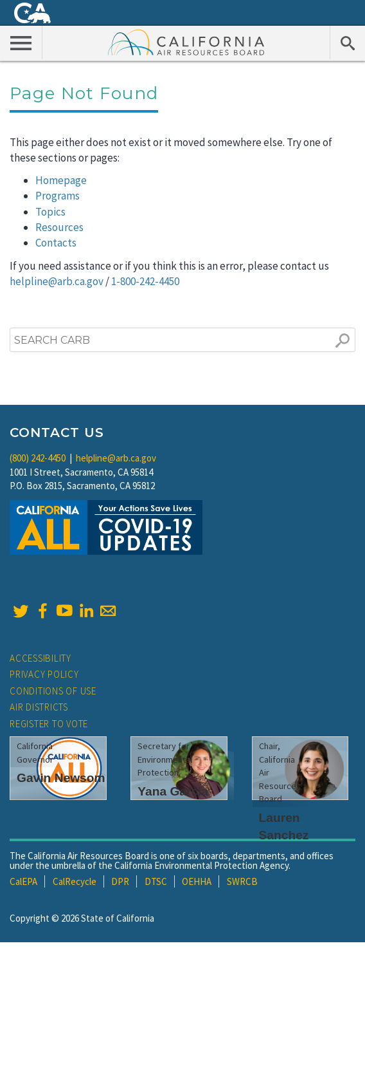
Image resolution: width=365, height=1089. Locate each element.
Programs (57, 196)
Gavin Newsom (61, 778)
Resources (59, 227)
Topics (50, 212)
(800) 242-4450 (38, 458)
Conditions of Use (53, 691)
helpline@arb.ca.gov (56, 281)
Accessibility (40, 658)
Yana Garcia (173, 791)
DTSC (156, 881)
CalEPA (23, 881)
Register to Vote (49, 724)
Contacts (55, 243)
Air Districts (39, 707)
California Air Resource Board (186, 42)
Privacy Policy (44, 674)
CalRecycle (74, 881)
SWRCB (242, 881)
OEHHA (196, 881)
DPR (120, 881)
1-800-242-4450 (145, 281)
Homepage (61, 180)
